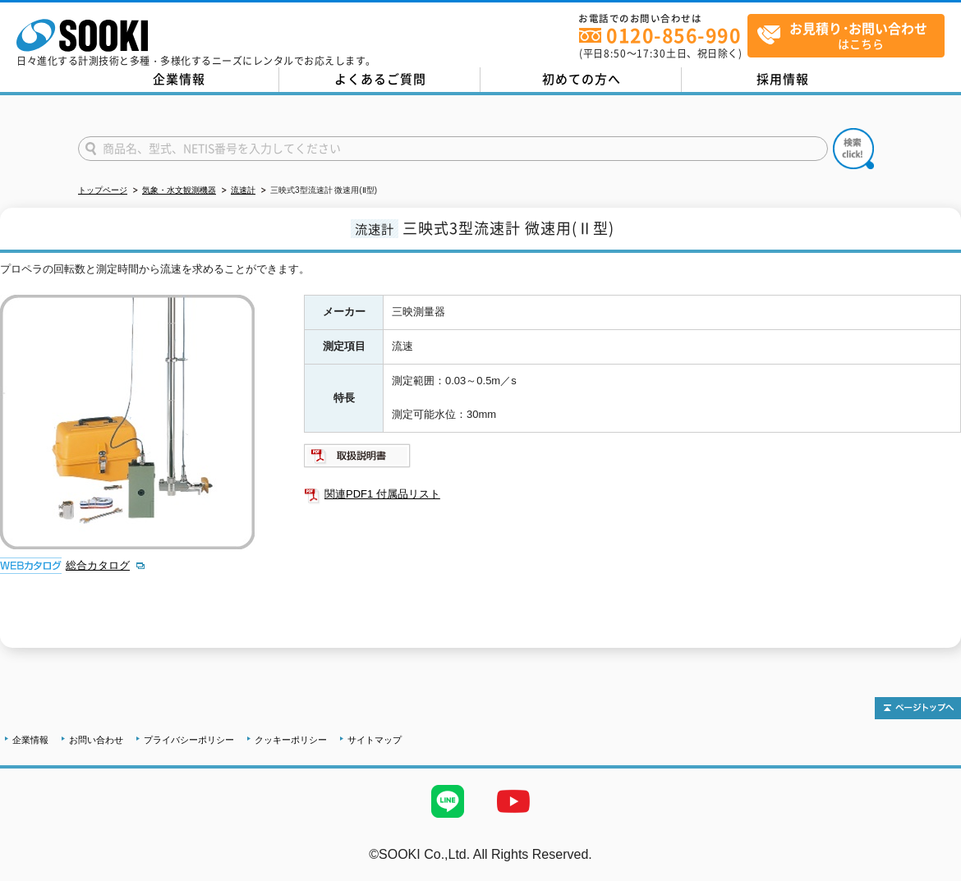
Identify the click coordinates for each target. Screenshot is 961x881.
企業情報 (179, 79)
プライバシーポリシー (189, 740)
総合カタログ (98, 565)
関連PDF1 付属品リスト (382, 494)
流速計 (243, 190)
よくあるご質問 (380, 79)
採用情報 (782, 79)
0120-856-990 (673, 34)
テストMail (929, 872)
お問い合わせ (96, 740)
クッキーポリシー (291, 740)
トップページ (102, 190)
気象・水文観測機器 (179, 190)
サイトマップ (374, 740)
